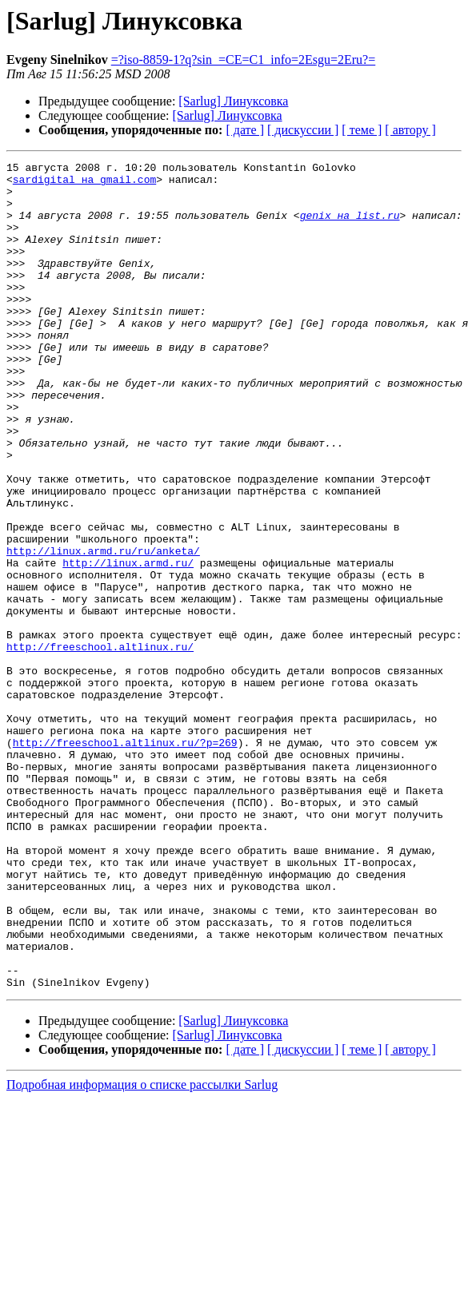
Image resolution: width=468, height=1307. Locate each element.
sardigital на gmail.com (84, 184)
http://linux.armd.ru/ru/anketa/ (103, 629)
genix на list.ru (350, 227)
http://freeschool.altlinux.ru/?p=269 (125, 859)
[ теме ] (362, 130)
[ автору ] (410, 130)
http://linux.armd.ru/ (128, 644)
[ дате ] (245, 130)
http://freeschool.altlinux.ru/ (100, 744)
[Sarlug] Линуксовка (233, 101)
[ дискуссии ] (302, 130)
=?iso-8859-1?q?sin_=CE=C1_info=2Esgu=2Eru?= (243, 59)
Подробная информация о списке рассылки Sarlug (142, 1250)
